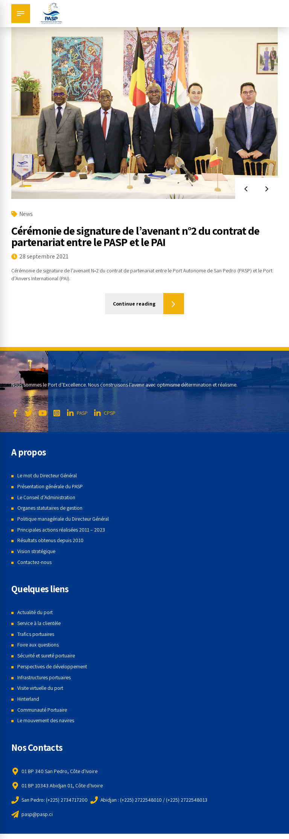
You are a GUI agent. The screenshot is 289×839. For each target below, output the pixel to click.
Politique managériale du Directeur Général (64, 518)
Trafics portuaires (36, 634)
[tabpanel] (144, 110)
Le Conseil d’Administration (46, 497)
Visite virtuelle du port (40, 688)
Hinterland (28, 698)
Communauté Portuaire (42, 709)
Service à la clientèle (39, 623)
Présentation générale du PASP (50, 486)
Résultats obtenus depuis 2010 (50, 540)
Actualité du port (35, 612)
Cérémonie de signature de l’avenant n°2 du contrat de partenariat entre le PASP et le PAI (135, 236)
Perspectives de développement (52, 666)
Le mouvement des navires (46, 720)
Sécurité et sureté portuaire (46, 655)
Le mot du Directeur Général (47, 475)
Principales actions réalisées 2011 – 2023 (61, 529)
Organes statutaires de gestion (50, 507)
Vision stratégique (36, 551)
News (26, 214)
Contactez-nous (34, 562)
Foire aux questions (38, 645)
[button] (245, 188)
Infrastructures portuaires (45, 677)
